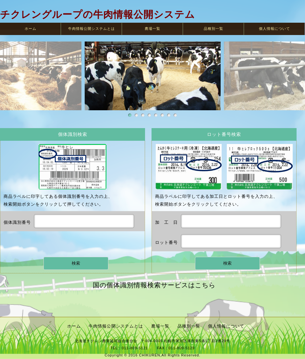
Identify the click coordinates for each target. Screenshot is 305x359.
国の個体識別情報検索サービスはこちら (154, 285)
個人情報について (274, 28)
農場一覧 (152, 28)
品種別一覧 (213, 28)
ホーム (30, 28)
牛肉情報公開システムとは (91, 28)
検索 (76, 263)
